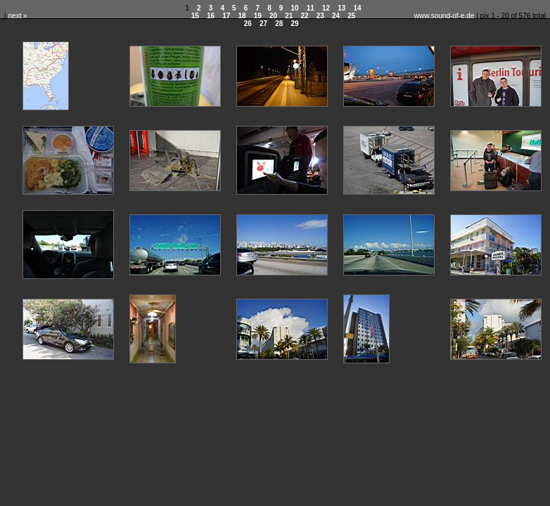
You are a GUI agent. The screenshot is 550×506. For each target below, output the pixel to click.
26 (248, 23)
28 (279, 23)
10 (295, 8)
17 (226, 16)
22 (304, 16)
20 (273, 16)
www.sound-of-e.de (444, 16)
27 (263, 23)
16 (211, 16)
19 (258, 16)
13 (341, 8)
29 (295, 23)
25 (351, 16)
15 (195, 16)
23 (320, 16)
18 (241, 16)
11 (310, 8)
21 (289, 16)
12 (326, 8)
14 (358, 8)
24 (336, 16)
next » (17, 16)
